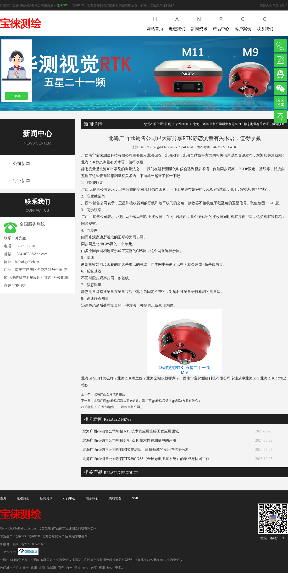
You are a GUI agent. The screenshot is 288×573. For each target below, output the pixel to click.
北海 (42, 568)
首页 (168, 124)
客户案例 (243, 22)
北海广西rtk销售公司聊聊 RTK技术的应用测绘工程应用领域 (130, 431)
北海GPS (63, 5)
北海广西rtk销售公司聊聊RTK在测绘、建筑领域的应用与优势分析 (135, 450)
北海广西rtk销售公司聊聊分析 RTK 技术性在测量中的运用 (129, 440)
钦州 (34, 568)
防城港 (51, 568)
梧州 (102, 568)
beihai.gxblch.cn (27, 262)
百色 (61, 568)
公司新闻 (21, 163)
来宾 (94, 568)
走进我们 (177, 22)
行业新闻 (21, 180)
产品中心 (221, 22)
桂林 (110, 568)
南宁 (26, 568)
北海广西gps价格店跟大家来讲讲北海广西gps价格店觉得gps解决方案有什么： (147, 401)
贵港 (77, 568)
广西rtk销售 (106, 407)
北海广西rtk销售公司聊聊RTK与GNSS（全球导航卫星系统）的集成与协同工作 (145, 459)
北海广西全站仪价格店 (109, 394)
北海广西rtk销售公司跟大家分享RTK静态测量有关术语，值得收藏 (239, 124)
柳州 (69, 568)
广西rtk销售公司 (129, 407)
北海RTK (34, 536)
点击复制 (44, 528)
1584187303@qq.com (31, 254)
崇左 (85, 568)
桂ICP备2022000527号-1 (29, 544)
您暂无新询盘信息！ (274, 5)
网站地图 (115, 498)
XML (135, 498)
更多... (119, 568)
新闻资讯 (199, 22)
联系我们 (265, 22)
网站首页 (155, 22)
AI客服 (16, 96)
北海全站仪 (50, 536)
